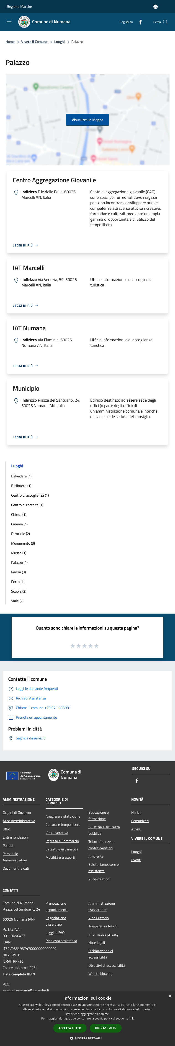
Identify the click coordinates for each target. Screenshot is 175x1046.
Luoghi (59, 41)
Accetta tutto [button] (70, 1028)
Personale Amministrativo (15, 857)
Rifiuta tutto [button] (106, 1028)
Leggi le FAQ (55, 932)
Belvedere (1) (21, 476)
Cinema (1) (19, 524)
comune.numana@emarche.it (26, 990)
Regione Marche (19, 6)
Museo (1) (18, 553)
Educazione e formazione (98, 815)
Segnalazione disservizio (56, 921)
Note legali (96, 942)
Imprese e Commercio (62, 841)
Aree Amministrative (19, 821)
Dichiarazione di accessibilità (100, 954)
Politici (8, 845)
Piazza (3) (18, 572)
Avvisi (136, 829)
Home (10, 41)
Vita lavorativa (57, 832)
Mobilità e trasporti (60, 857)
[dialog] (87, 1018)
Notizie (136, 812)
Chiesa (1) (18, 514)
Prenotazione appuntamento (57, 906)
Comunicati (140, 821)
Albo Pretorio (98, 918)
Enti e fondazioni (16, 837)
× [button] (170, 996)
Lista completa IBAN (19, 974)
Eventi (136, 860)
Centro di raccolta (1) (27, 505)
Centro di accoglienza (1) (30, 495)
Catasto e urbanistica (62, 849)
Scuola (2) (18, 591)
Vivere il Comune (35, 41)
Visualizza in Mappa (87, 119)
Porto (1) (17, 581)
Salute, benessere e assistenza (103, 868)
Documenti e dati (16, 868)
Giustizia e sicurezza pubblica (104, 830)
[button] (87, 1038)
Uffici (7, 829)
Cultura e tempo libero (63, 824)
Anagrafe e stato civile (63, 816)
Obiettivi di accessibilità (106, 965)
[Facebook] (138, 22)
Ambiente (95, 856)
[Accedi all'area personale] (155, 6)
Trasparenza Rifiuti (103, 926)
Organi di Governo (17, 812)
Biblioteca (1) (21, 485)
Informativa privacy (103, 934)
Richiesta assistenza (61, 940)
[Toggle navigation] (9, 21)
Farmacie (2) (20, 533)
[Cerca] (165, 22)
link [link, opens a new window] (131, 1018)
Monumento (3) (23, 543)
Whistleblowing (100, 973)
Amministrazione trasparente (101, 906)
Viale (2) (17, 601)
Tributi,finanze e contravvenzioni (100, 845)
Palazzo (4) (19, 562)
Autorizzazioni (99, 879)
